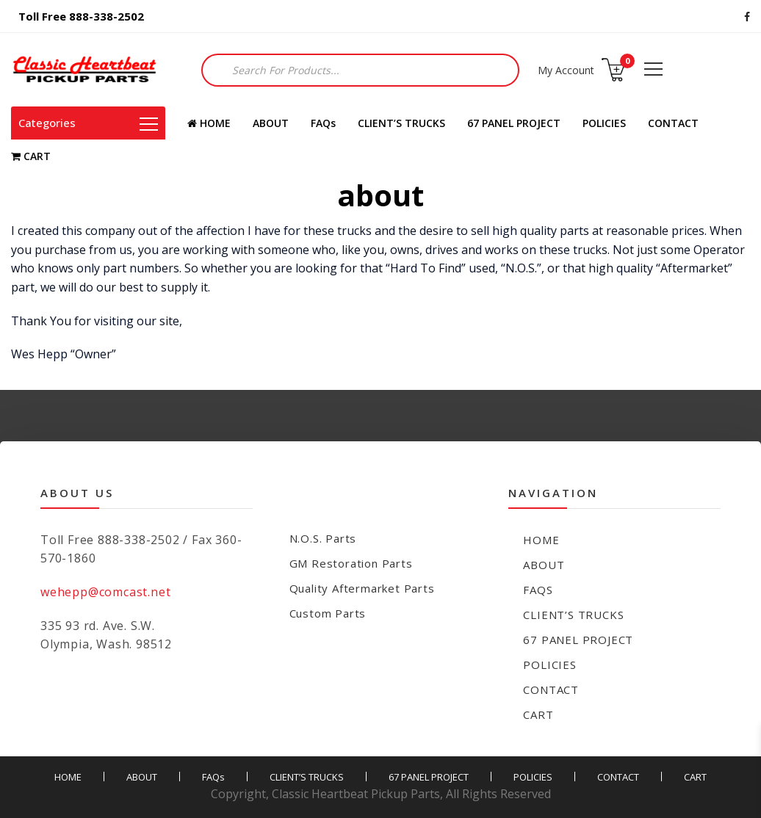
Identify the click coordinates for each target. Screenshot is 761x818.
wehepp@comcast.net (105, 592)
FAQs (323, 123)
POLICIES (604, 123)
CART (31, 156)
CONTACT (673, 123)
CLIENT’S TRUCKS (401, 123)
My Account (566, 70)
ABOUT (271, 123)
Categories (88, 122)
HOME (209, 123)
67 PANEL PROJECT (513, 123)
